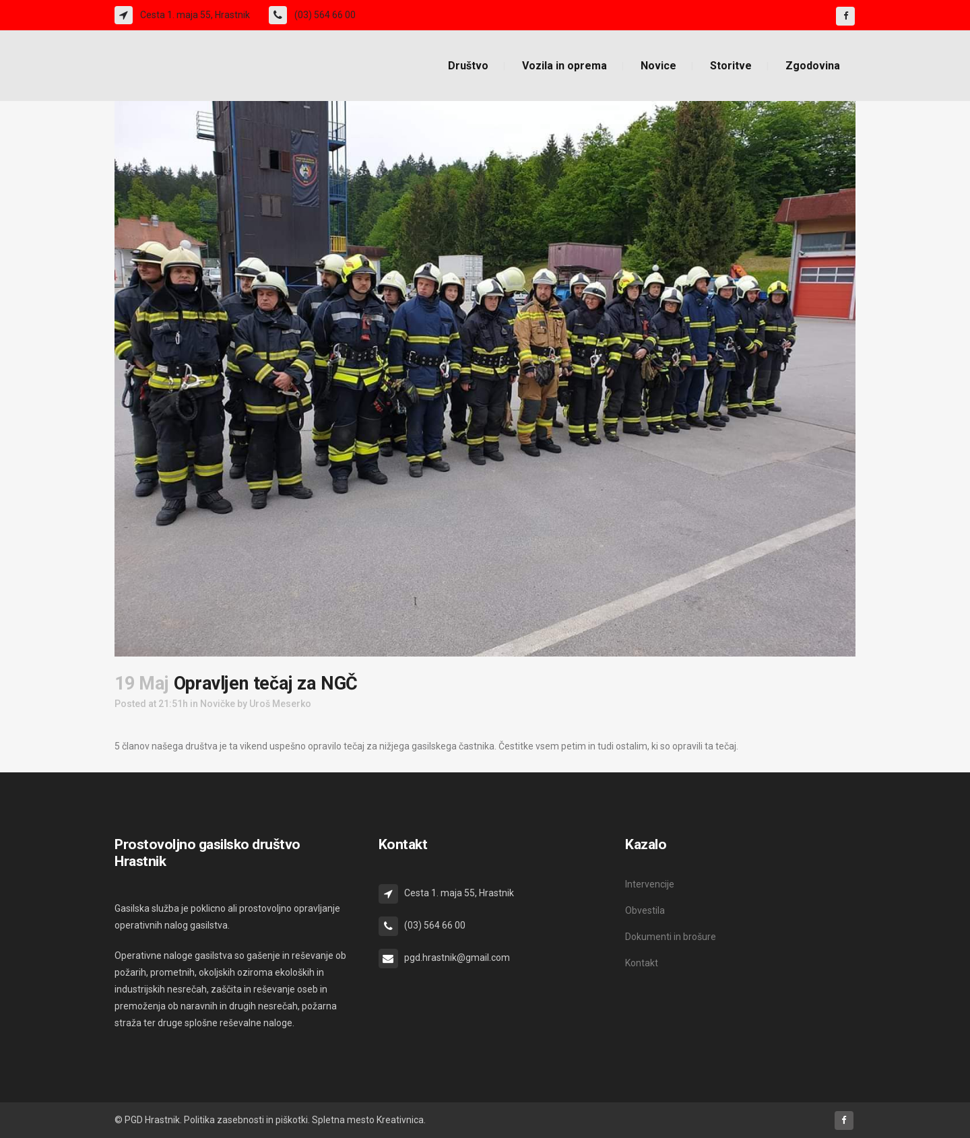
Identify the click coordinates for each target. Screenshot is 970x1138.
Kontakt (641, 963)
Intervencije (649, 884)
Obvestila (645, 910)
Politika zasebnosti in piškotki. (247, 1119)
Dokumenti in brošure (670, 936)
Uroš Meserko (280, 703)
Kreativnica (400, 1119)
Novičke (217, 703)
